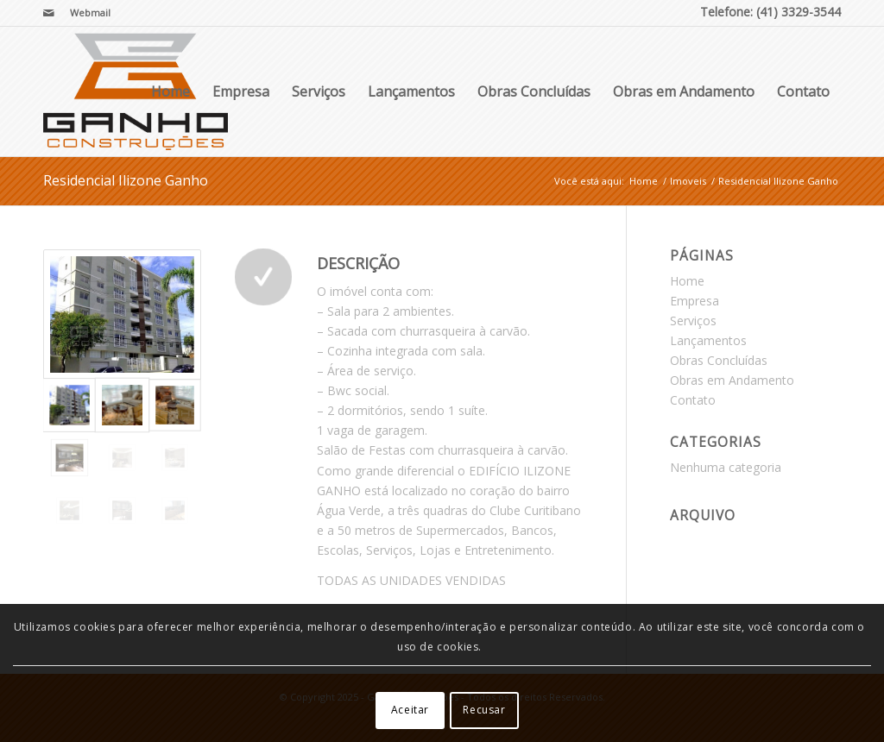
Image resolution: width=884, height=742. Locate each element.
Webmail (90, 12)
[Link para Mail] (48, 13)
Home (170, 91)
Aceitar (410, 709)
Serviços (318, 91)
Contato (803, 91)
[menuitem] (85, 13)
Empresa (240, 91)
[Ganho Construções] (135, 91)
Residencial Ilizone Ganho (125, 180)
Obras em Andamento (684, 91)
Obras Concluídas (533, 91)
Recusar (484, 709)
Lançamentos (411, 91)
